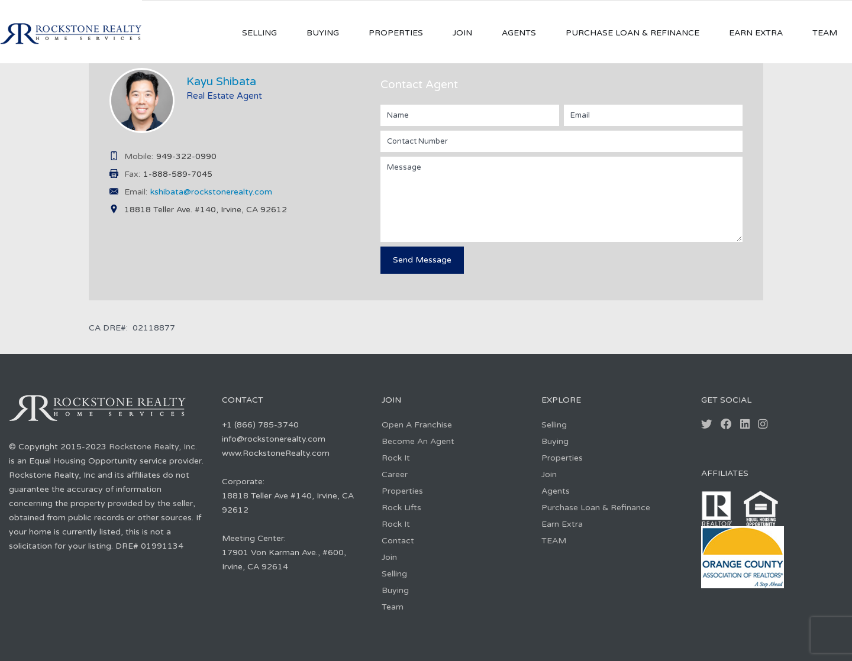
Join (462, 33)
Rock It (396, 458)
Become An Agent (418, 441)
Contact (398, 541)
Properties (396, 33)
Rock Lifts (401, 508)
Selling (259, 33)
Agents (519, 33)
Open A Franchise (417, 425)
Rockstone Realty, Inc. (153, 447)
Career (395, 474)
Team (393, 607)
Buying (322, 33)
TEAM (824, 33)
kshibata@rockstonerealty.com (211, 192)
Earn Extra (756, 33)
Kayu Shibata (221, 81)
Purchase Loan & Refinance (632, 33)
